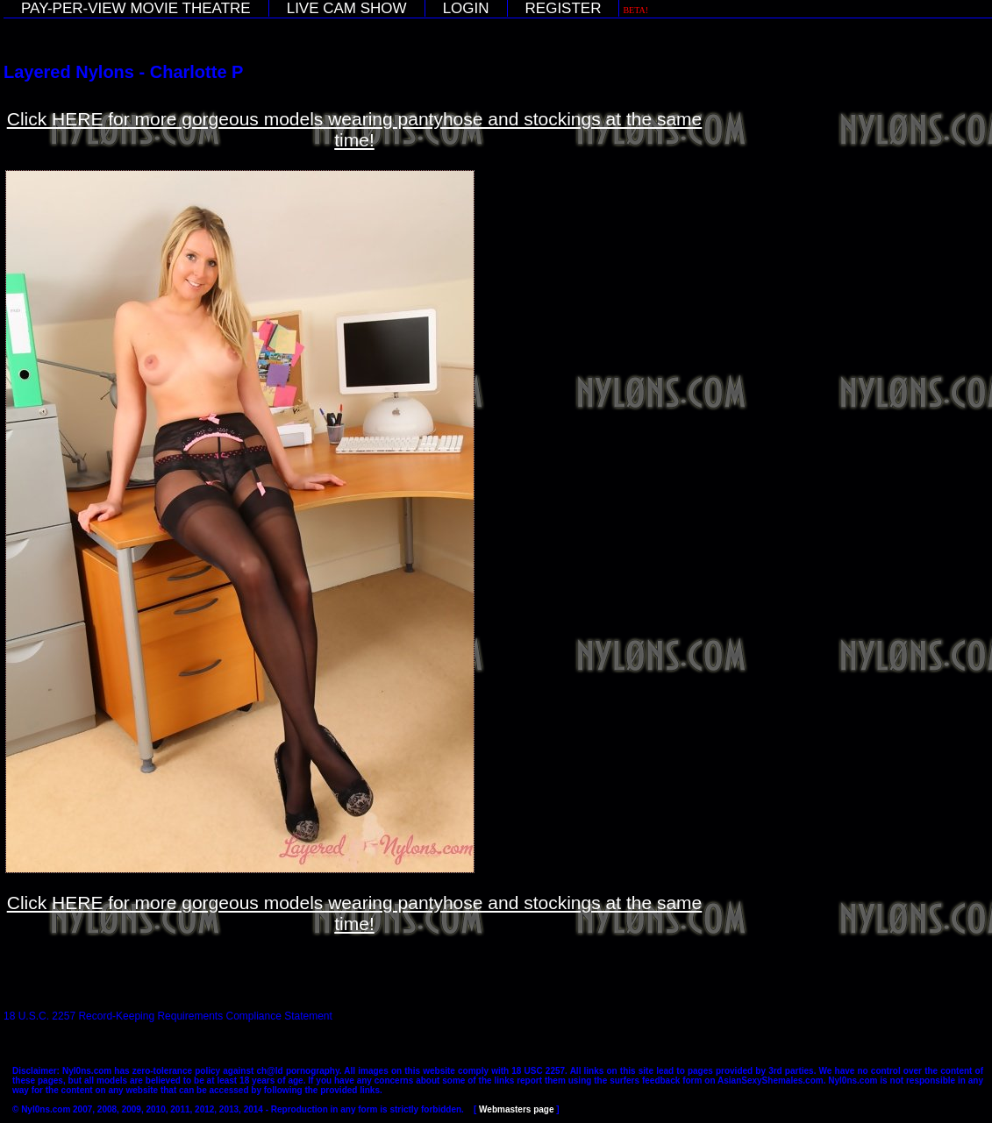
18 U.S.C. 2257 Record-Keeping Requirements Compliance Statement (168, 1016)
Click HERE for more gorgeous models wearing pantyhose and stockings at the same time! (355, 129)
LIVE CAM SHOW (347, 8)
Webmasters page (516, 1109)
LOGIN (466, 8)
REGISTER (563, 8)
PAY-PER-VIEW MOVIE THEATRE (136, 8)
